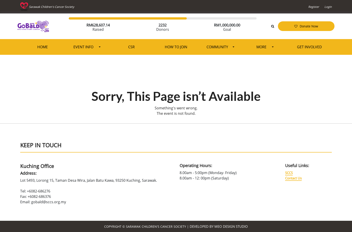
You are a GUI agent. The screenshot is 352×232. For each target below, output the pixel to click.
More (261, 46)
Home (42, 46)
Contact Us (293, 178)
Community (217, 46)
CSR (131, 46)
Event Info (83, 46)
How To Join (176, 46)
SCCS (289, 172)
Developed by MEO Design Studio (219, 226)
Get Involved (309, 46)
